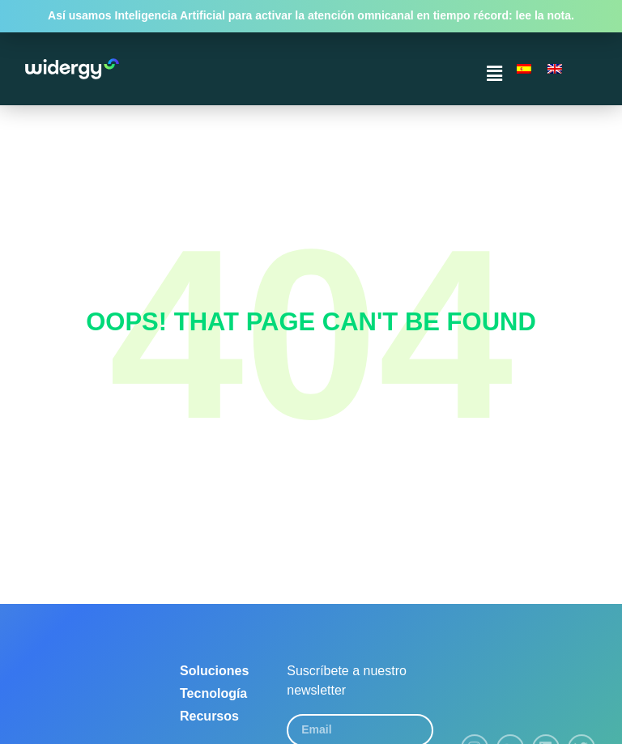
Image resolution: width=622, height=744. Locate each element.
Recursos (209, 716)
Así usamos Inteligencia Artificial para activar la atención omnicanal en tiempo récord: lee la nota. (311, 15)
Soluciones (214, 671)
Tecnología (213, 693)
